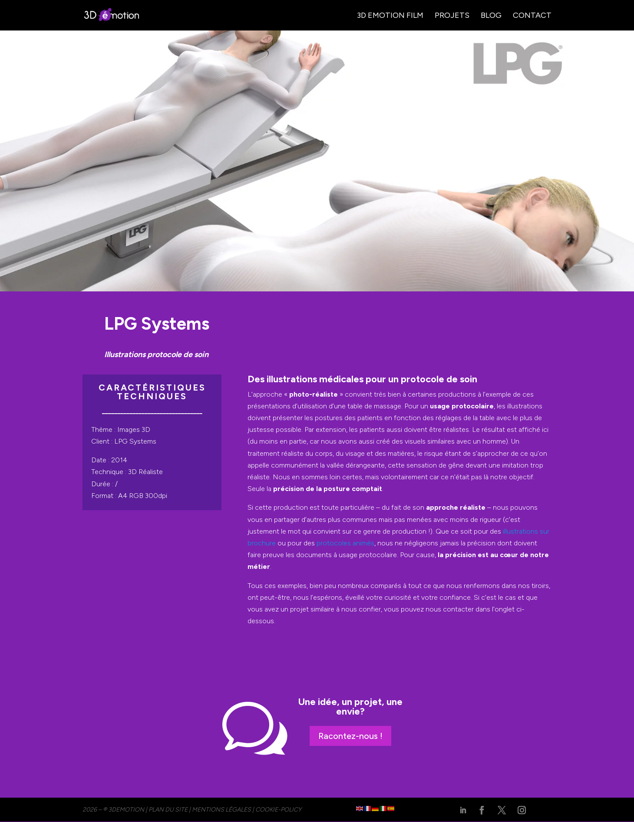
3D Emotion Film (390, 16)
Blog (491, 16)
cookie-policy (278, 809)
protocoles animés (345, 543)
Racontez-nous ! (350, 736)
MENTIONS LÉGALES (221, 809)
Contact (532, 16)
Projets (452, 16)
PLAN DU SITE (168, 809)
